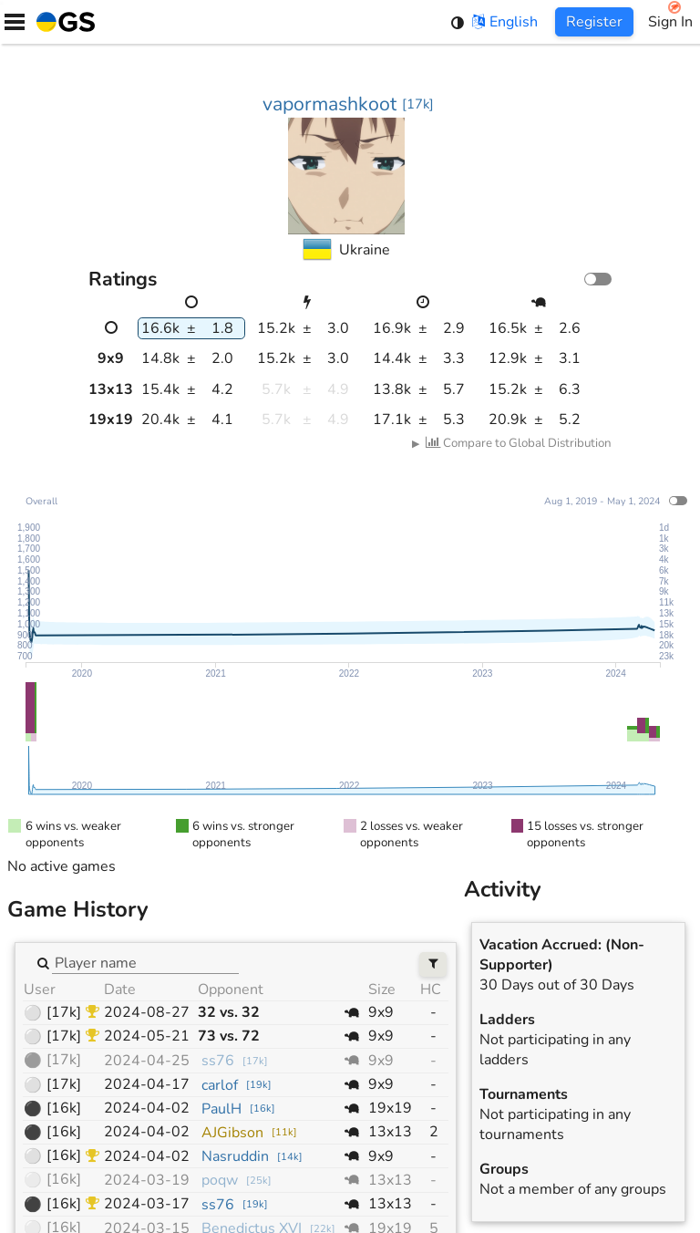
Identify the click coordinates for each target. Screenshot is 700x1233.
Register (594, 22)
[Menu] (14, 22)
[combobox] (145, 962)
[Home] (62, 22)
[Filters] (433, 964)
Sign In (670, 22)
